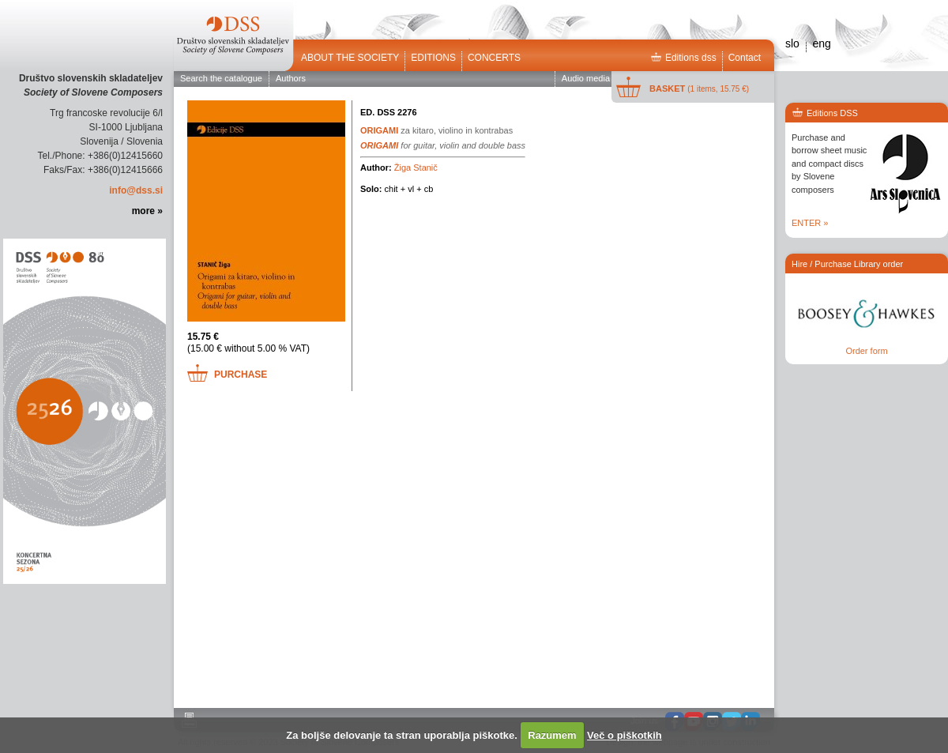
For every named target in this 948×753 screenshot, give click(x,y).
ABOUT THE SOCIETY (350, 57)
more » (147, 210)
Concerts (494, 57)
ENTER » (810, 223)
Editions (433, 57)
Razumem (552, 735)
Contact (744, 57)
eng (821, 43)
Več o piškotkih (624, 735)
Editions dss (683, 57)
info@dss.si (136, 190)
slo (792, 43)
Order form (866, 351)
